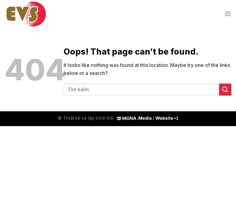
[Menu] (227, 13)
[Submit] (225, 90)
